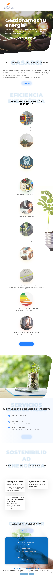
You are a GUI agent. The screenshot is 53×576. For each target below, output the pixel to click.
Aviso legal (16, 568)
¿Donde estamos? (24, 555)
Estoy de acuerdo (23, 573)
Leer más (31, 573)
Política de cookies (23, 568)
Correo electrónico (27, 548)
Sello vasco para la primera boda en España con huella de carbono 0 (15, 499)
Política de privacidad (34, 568)
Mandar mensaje (26, 530)
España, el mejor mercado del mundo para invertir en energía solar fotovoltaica (15, 483)
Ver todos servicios (26, 344)
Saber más (27, 83)
